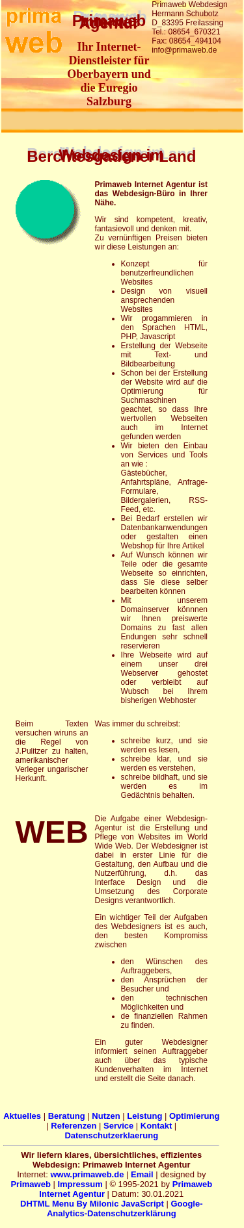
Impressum (79, 1184)
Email (142, 1174)
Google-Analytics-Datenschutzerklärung (125, 1208)
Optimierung (194, 1116)
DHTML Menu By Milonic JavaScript (92, 1204)
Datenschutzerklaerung (111, 1135)
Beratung (66, 1116)
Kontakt (156, 1126)
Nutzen (106, 1116)
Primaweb (30, 1184)
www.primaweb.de (87, 1174)
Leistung (144, 1116)
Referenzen (73, 1126)
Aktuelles (22, 1116)
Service (118, 1126)
